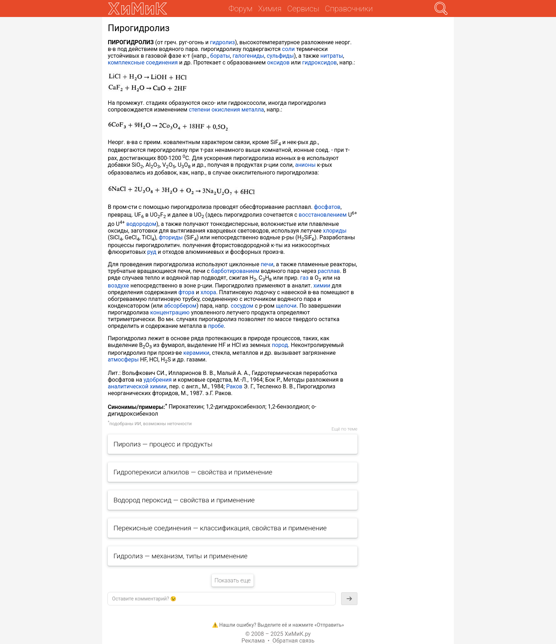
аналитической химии (137, 386)
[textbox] (221, 598)
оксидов (278, 62)
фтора (186, 292)
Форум (240, 8)
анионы (305, 164)
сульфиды (280, 55)
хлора (208, 292)
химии (321, 285)
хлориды (335, 230)
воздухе (118, 285)
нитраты (331, 55)
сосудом (242, 305)
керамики (196, 352)
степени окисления (214, 109)
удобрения (158, 379)
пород (280, 345)
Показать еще (233, 580)
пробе (216, 326)
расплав (329, 271)
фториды (171, 237)
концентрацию (169, 312)
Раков (234, 386)
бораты (220, 55)
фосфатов (327, 207)
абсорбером (180, 305)
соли (288, 49)
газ (304, 277)
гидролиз (222, 42)
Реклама (253, 640)
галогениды (248, 55)
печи (267, 264)
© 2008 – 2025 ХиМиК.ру (278, 634)
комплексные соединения (143, 62)
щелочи (286, 305)
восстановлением (322, 214)
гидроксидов (319, 62)
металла (252, 109)
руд (151, 252)
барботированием (235, 271)
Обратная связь (293, 640)
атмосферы (123, 359)
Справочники (349, 8)
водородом (141, 224)
